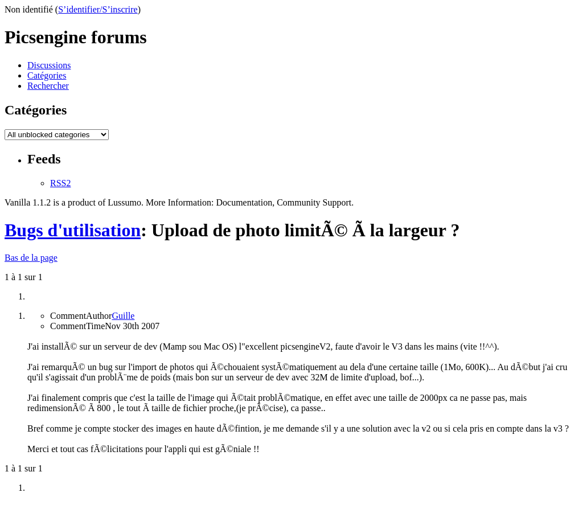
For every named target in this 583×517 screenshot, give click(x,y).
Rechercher (48, 86)
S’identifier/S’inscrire (98, 9)
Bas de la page (31, 257)
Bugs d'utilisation (73, 230)
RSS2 (60, 183)
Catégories (46, 75)
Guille (123, 316)
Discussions (49, 65)
